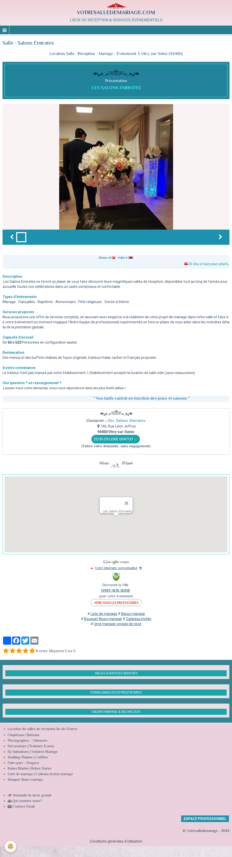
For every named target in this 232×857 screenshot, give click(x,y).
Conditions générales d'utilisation (116, 841)
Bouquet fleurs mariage (25, 780)
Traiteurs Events (41, 746)
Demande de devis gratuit (32, 795)
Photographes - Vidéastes (28, 741)
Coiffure (42, 757)
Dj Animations (18, 752)
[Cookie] (10, 846)
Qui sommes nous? (27, 801)
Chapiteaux (16, 735)
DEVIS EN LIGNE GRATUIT (115, 439)
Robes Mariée (18, 769)
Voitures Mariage (45, 752)
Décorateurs (17, 746)
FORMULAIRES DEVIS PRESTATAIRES (116, 692)
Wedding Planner (20, 757)
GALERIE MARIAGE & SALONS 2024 (116, 712)
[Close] (126, 503)
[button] (116, 520)
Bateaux (33, 735)
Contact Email (24, 807)
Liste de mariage (20, 774)
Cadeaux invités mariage (54, 774)
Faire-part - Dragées (23, 763)
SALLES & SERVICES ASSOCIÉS (116, 673)
